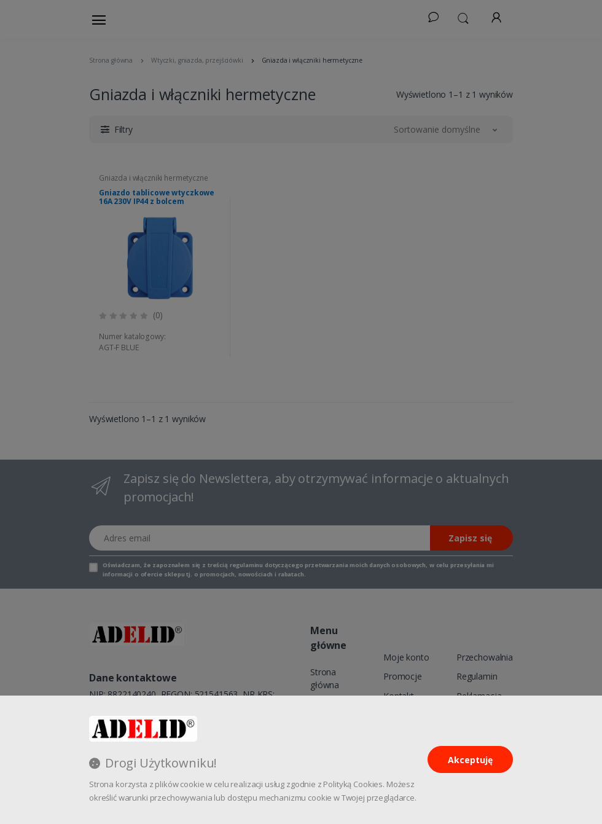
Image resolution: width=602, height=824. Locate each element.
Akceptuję (470, 760)
